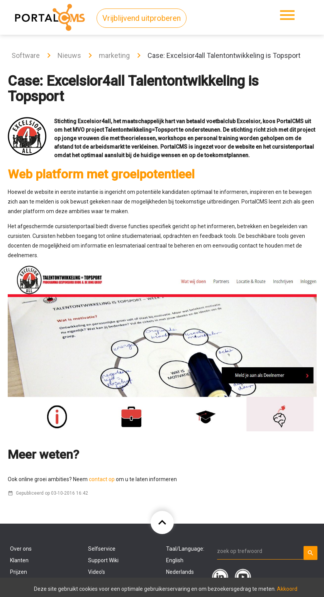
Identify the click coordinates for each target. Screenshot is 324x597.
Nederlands (180, 572)
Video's (96, 572)
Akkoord (287, 589)
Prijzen (18, 572)
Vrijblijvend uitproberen (141, 18)
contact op (101, 479)
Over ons (21, 549)
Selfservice (101, 549)
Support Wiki (103, 560)
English (174, 560)
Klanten (19, 560)
